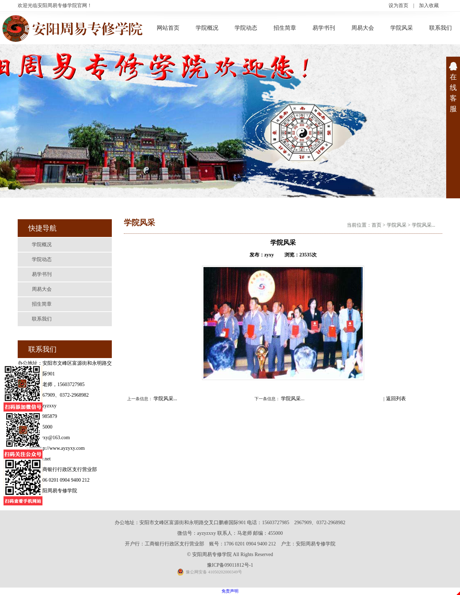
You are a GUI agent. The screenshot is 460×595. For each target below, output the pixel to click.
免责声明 (230, 591)
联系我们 (440, 28)
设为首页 (398, 5)
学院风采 (401, 28)
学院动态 (246, 28)
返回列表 (396, 398)
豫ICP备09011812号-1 (230, 565)
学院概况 (207, 28)
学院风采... (424, 225)
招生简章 (285, 28)
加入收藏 (429, 5)
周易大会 (362, 28)
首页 (376, 225)
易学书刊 (323, 28)
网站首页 (168, 28)
